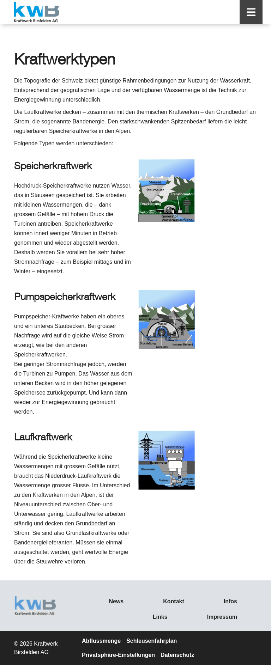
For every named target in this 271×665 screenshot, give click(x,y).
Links (160, 617)
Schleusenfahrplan (151, 641)
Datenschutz (177, 655)
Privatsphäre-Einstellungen (118, 655)
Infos (230, 601)
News (116, 601)
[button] (251, 12)
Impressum (222, 617)
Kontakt (173, 601)
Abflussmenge (101, 641)
